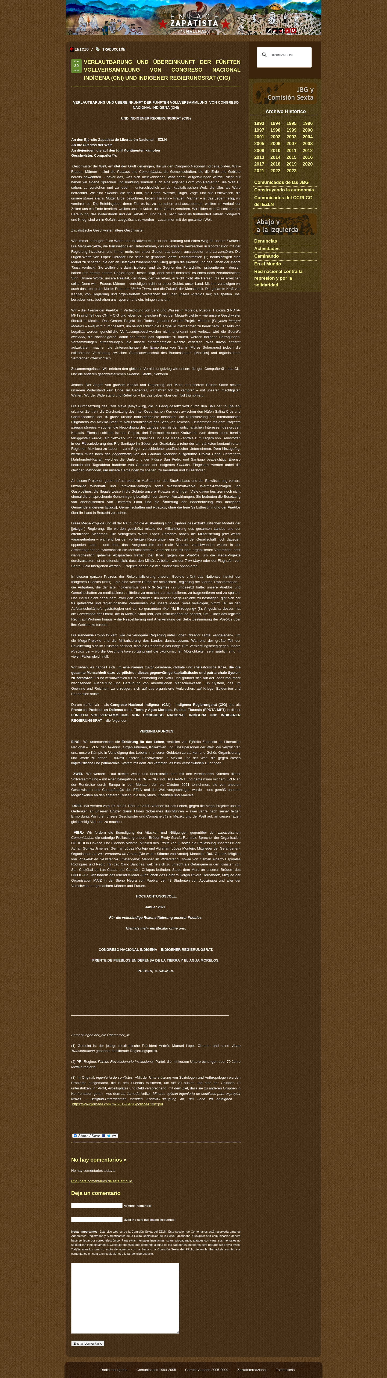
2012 (308, 150)
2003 (291, 136)
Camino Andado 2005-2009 (207, 1370)
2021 (259, 170)
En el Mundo (267, 264)
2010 (275, 150)
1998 (275, 130)
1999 (291, 130)
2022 (275, 170)
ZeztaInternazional (252, 1370)
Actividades (267, 248)
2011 (291, 150)
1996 (308, 123)
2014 (275, 157)
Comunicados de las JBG (281, 182)
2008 (308, 143)
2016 (308, 157)
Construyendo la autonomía (284, 189)
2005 (259, 143)
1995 (291, 123)
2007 (291, 143)
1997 (259, 130)
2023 (291, 170)
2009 (259, 150)
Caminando (266, 256)
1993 (259, 123)
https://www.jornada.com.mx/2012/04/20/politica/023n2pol (117, 1104)
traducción (113, 49)
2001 (259, 136)
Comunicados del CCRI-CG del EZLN (283, 201)
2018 (275, 164)
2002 (275, 136)
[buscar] (283, 55)
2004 (308, 136)
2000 (308, 130)
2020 (308, 164)
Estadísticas (285, 1370)
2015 (291, 157)
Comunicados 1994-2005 (157, 1370)
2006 (275, 143)
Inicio (82, 49)
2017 (259, 164)
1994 (275, 123)
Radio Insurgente (114, 1370)
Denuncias (265, 241)
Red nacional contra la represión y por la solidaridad (278, 278)
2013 (259, 157)
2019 (291, 164)
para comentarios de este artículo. (102, 1181)
